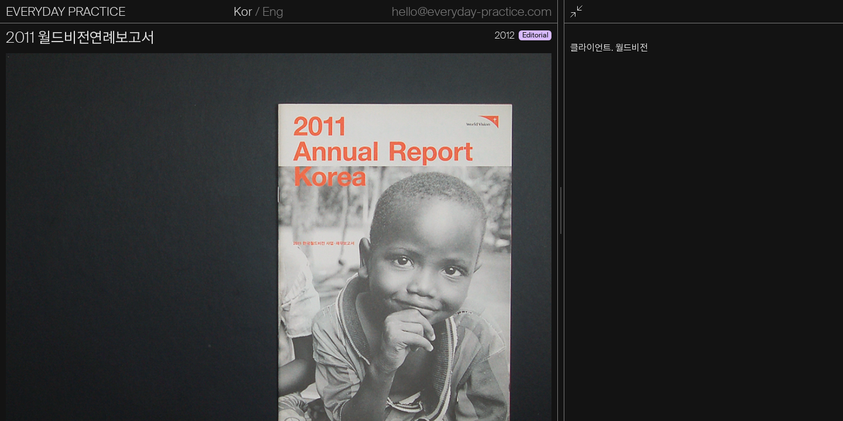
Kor (243, 12)
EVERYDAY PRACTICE (65, 12)
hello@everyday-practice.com (471, 12)
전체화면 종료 (578, 12)
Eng (272, 12)
